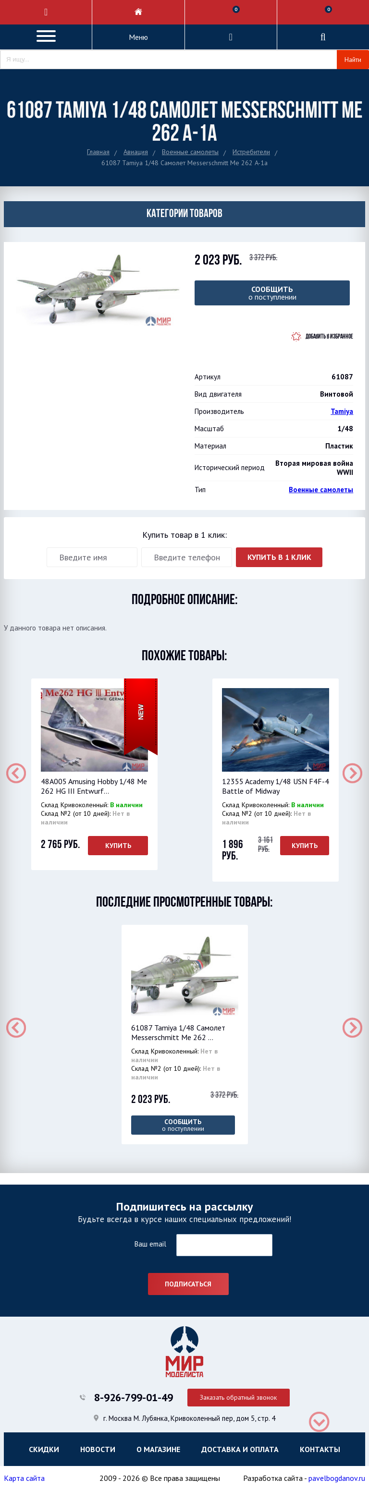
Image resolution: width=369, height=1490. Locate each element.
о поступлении (272, 293)
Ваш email (150, 1243)
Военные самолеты (190, 151)
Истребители (251, 151)
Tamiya (342, 411)
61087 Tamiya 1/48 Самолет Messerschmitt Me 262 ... (178, 1032)
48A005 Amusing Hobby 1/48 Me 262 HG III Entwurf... (94, 786)
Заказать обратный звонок (238, 1397)
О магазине (158, 1449)
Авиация (135, 151)
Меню (138, 37)
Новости (97, 1449)
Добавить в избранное (329, 337)
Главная (98, 151)
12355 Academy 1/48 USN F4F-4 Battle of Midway (275, 786)
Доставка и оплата (240, 1449)
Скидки (44, 1449)
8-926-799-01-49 (133, 1397)
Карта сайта (24, 1478)
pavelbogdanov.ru (336, 1478)
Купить (118, 845)
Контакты (320, 1449)
